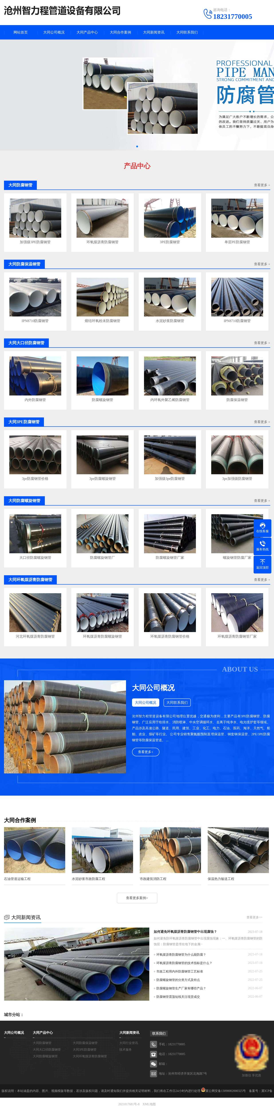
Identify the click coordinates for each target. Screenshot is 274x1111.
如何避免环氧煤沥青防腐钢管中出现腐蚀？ (185, 931)
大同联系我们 (187, 32)
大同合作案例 (120, 32)
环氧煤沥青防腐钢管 (102, 242)
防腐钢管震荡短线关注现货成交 (178, 996)
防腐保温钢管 (237, 400)
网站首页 (21, 32)
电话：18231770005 (172, 1054)
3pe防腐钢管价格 (35, 478)
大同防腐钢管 (42, 1043)
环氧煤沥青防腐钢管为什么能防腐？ (181, 954)
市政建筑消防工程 (153, 879)
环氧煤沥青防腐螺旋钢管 (102, 636)
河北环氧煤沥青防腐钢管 (35, 636)
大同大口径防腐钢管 (47, 1049)
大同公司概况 (54, 32)
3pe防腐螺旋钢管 (102, 478)
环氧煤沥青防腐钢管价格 (169, 636)
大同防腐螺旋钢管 (45, 1056)
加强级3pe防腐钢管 (170, 478)
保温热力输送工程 (221, 879)
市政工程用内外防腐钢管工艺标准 (179, 971)
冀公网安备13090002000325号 (225, 1091)
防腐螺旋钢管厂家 (170, 557)
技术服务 (125, 1049)
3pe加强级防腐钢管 (237, 478)
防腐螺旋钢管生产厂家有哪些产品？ (181, 988)
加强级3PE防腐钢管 (35, 242)
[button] (137, 146)
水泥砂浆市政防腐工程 (88, 879)
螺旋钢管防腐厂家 (237, 557)
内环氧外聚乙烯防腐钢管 (169, 400)
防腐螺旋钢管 (102, 400)
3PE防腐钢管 (170, 242)
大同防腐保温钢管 (85, 1043)
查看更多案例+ (137, 898)
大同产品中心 (87, 32)
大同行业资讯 (128, 1043)
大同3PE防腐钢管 (85, 1049)
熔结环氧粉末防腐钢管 (102, 321)
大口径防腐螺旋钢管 (35, 557)
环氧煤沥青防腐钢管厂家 (237, 636)
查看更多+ (145, 752)
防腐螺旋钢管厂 (102, 557)
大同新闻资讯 (153, 32)
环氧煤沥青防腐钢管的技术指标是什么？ (184, 963)
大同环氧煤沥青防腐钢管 (90, 1056)
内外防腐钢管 (35, 400)
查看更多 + (262, 185)
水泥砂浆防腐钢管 (170, 321)
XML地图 (149, 1104)
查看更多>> (254, 917)
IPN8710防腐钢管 (35, 321)
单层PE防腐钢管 (237, 242)
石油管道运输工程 (17, 879)
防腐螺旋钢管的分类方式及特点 (178, 980)
